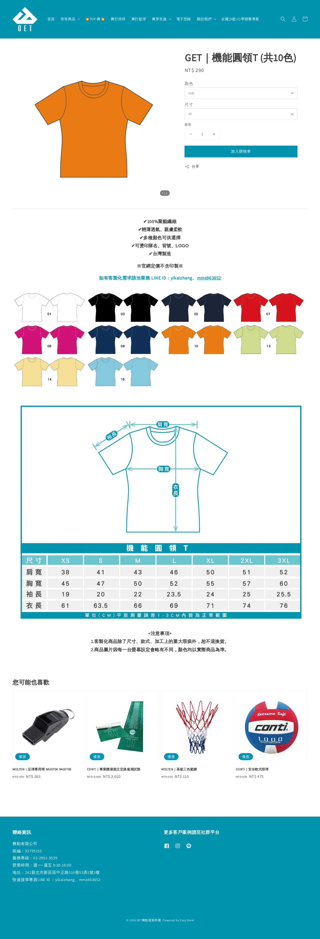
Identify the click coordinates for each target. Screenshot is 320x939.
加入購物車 (241, 151)
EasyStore (187, 920)
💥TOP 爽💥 (95, 19)
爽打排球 (118, 19)
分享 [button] (192, 166)
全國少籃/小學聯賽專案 (240, 19)
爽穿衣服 (159, 19)
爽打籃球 (139, 19)
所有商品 (68, 19)
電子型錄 (183, 19)
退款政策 (160, 929)
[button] (283, 18)
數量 (188, 124)
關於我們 (204, 19)
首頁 (51, 19)
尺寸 (189, 104)
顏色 (189, 83)
